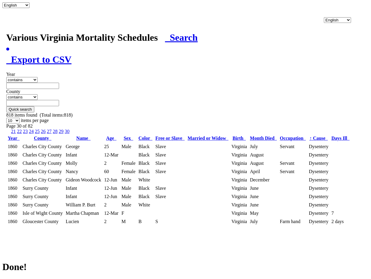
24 (31, 131)
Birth (239, 138)
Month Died (263, 138)
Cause (318, 138)
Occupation (293, 138)
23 (25, 131)
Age (111, 138)
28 (55, 131)
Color (145, 138)
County (43, 138)
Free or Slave (170, 138)
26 (43, 131)
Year (14, 138)
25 (37, 131)
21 (13, 131)
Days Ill (340, 138)
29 (61, 131)
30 (67, 131)
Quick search (20, 109)
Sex (128, 138)
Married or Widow (208, 138)
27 (49, 131)
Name (83, 138)
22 (19, 131)
